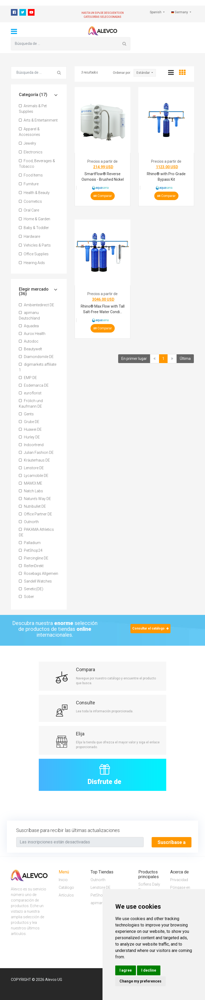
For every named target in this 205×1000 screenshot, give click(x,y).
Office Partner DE (35, 514)
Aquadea (29, 326)
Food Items (31, 175)
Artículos (66, 895)
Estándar (143, 73)
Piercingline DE (33, 558)
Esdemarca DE (34, 385)
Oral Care (29, 210)
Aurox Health (32, 333)
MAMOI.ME (30, 483)
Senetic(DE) (31, 589)
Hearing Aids (32, 263)
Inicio (63, 879)
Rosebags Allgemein (38, 573)
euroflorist (30, 393)
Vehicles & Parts (35, 245)
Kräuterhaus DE (34, 460)
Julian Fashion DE (36, 452)
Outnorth (29, 522)
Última (185, 358)
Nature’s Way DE (35, 499)
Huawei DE (30, 429)
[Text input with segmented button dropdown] (80, 842)
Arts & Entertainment (38, 120)
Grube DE (29, 422)
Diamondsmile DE (36, 357)
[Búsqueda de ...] (65, 43)
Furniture (29, 184)
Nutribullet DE (32, 506)
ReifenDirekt (31, 566)
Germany (180, 12)
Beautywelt (30, 349)
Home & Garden (34, 219)
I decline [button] (148, 970)
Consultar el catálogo (150, 628)
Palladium (30, 543)
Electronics (30, 152)
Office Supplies (34, 254)
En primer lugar (134, 358)
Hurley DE (29, 437)
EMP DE (28, 378)
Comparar (102, 196)
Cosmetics (30, 201)
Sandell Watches (35, 581)
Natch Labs (31, 491)
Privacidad (179, 879)
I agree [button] (125, 970)
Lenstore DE (31, 468)
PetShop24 (30, 550)
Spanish (156, 12)
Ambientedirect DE (36, 305)
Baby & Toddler (34, 228)
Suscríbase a (171, 842)
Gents (26, 414)
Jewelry (27, 143)
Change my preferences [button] (140, 981)
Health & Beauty (34, 193)
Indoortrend (31, 445)
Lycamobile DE (33, 475)
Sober (26, 596)
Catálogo (66, 887)
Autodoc (29, 341)
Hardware (29, 236)
